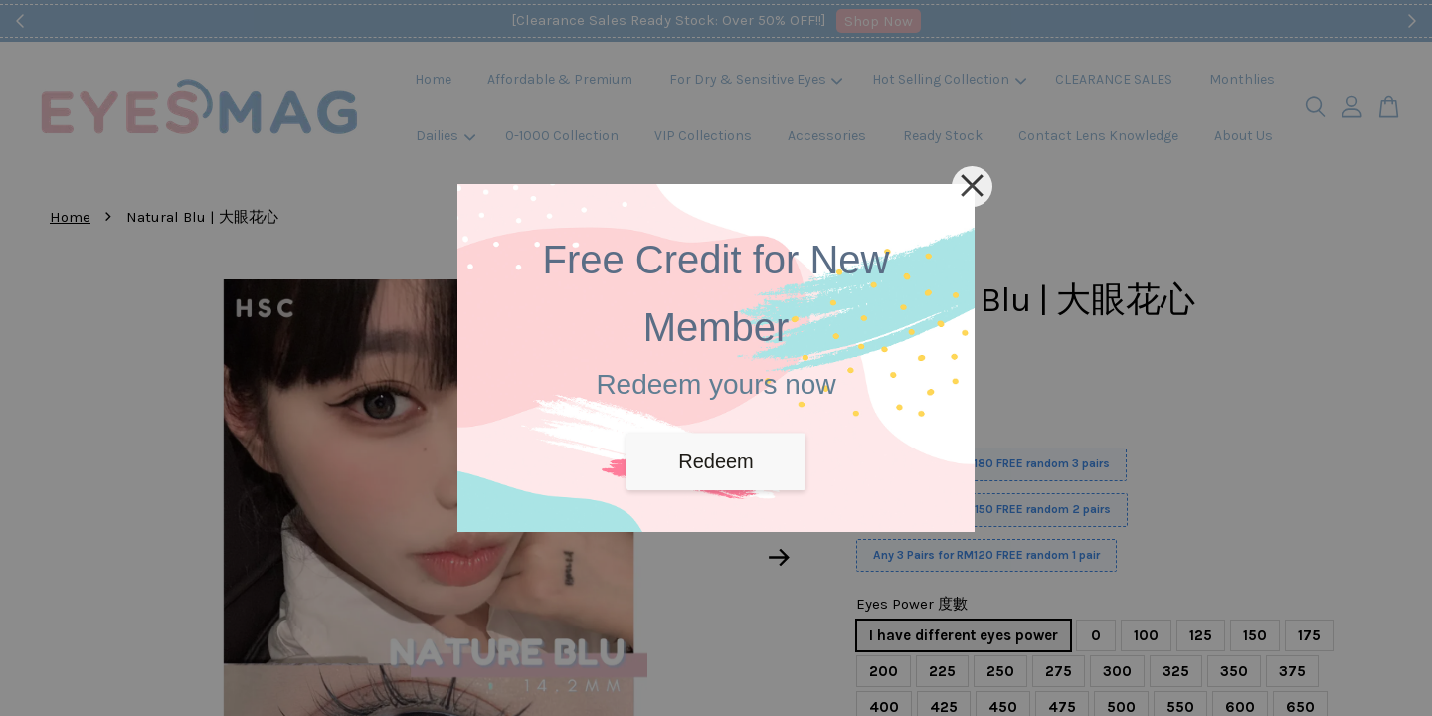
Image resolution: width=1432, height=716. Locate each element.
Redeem (716, 461)
